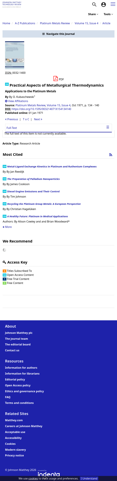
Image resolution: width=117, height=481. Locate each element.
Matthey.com (14, 420)
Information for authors (21, 368)
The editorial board (18, 344)
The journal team (16, 339)
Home (6, 23)
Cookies (10, 444)
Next (38, 119)
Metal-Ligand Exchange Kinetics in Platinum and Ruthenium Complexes (51, 166)
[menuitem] (94, 4)
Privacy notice (14, 455)
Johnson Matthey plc (18, 333)
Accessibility (13, 438)
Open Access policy (17, 385)
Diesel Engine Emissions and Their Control (33, 191)
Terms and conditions (19, 403)
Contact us (12, 350)
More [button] (7, 227)
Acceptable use (15, 432)
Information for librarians (22, 373)
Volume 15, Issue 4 (87, 23)
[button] (58, 34)
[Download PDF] (58, 78)
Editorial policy (15, 379)
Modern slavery (15, 450)
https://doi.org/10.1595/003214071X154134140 (41, 109)
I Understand (89, 478)
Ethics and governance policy (24, 391)
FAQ (7, 397)
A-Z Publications (25, 23)
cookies (33, 478)
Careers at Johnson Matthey (23, 426)
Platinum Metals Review (55, 23)
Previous (11, 119)
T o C (26, 119)
